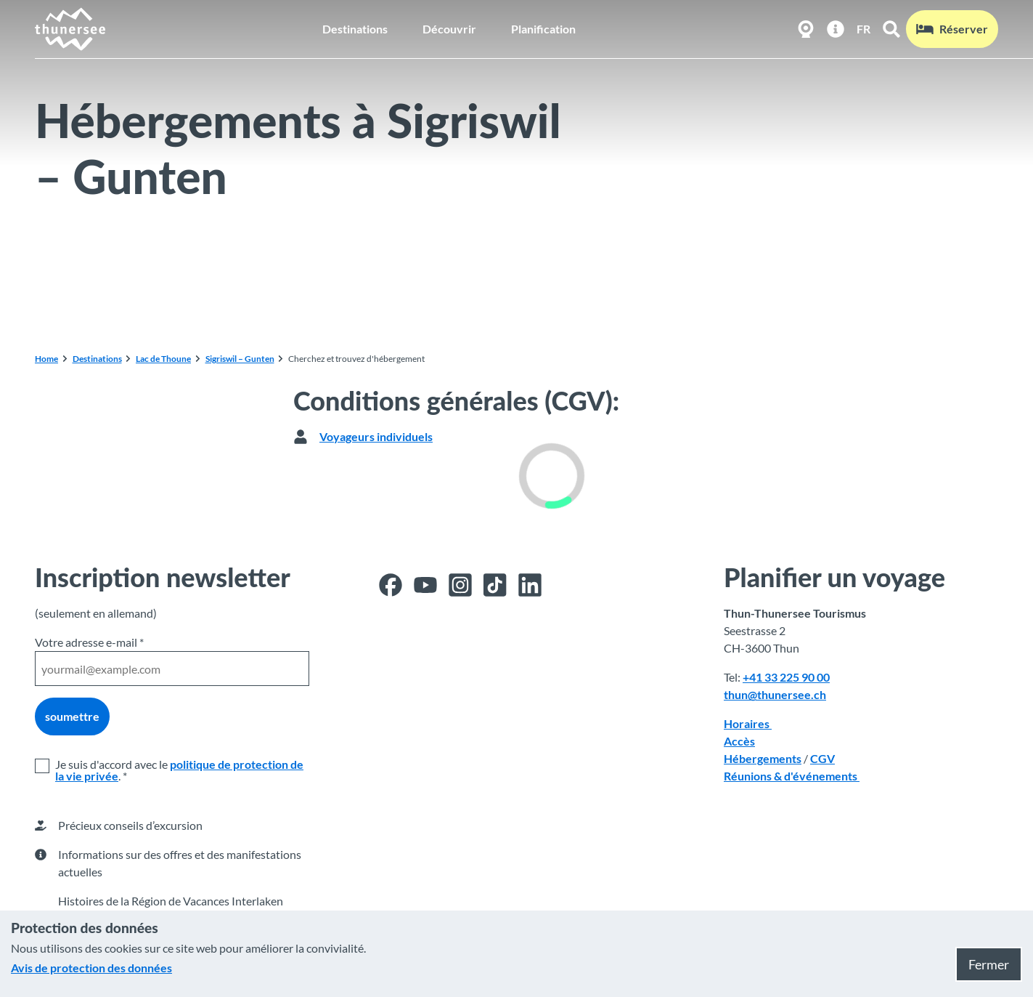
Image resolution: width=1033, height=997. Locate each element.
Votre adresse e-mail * (89, 642)
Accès (739, 741)
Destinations (355, 29)
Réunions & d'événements (792, 776)
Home (46, 358)
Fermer (988, 964)
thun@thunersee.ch (775, 694)
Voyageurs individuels (376, 436)
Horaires (748, 723)
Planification (543, 29)
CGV (822, 758)
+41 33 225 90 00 (786, 677)
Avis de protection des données (91, 967)
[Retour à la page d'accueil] (71, 29)
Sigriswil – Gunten (239, 358)
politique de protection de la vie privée (179, 770)
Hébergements (762, 758)
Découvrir (449, 29)
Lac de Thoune (163, 358)
